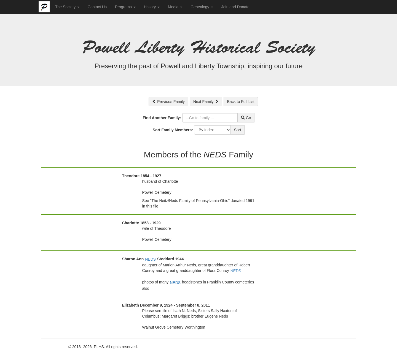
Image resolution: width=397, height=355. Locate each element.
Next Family (206, 101)
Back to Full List (240, 101)
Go (246, 118)
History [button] (152, 7)
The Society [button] (67, 7)
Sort (237, 130)
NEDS (150, 259)
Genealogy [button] (202, 7)
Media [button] (175, 7)
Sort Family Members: (173, 130)
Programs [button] (125, 7)
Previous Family (168, 101)
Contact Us (97, 7)
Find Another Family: (162, 118)
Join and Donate (235, 7)
